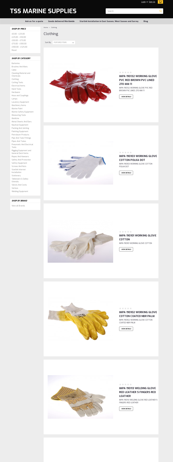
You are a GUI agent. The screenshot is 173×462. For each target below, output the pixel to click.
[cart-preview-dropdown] (159, 2)
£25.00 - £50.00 (19, 37)
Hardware (16, 92)
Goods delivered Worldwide (61, 21)
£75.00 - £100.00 (19, 43)
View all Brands (18, 206)
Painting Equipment (20, 131)
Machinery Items (19, 105)
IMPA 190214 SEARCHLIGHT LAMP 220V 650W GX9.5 (117, 383)
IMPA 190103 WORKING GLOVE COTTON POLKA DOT (116, 86)
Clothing (15, 79)
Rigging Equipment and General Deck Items (21, 152)
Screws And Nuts (19, 166)
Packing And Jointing (20, 128)
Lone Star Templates (78, 459)
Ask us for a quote (34, 21)
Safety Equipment (19, 163)
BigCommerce (58, 459)
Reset (14, 50)
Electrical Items (18, 86)
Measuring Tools (19, 115)
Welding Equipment (20, 191)
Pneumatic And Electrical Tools (22, 146)
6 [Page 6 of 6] (74, 406)
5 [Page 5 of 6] (68, 406)
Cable (14, 70)
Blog (146, 21)
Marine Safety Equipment (23, 112)
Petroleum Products (20, 134)
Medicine (15, 118)
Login (143, 2)
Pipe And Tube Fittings (21, 138)
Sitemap (42, 459)
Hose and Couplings (20, 95)
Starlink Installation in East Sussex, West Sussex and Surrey (109, 21)
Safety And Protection (21, 160)
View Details (91, 70)
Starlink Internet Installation (19, 171)
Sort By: (48, 42)
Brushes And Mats (20, 66)
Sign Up (152, 2)
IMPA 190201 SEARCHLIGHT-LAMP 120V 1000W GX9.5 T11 (119, 323)
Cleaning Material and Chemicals (21, 74)
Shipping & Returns (56, 430)
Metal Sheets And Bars (22, 121)
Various (15, 188)
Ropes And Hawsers (20, 156)
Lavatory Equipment (20, 102)
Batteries (16, 63)
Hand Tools (16, 89)
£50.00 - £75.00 (19, 40)
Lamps (14, 99)
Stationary (16, 175)
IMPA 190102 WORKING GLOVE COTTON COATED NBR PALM (121, 145)
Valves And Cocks (19, 185)
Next (154, 405)
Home (46, 27)
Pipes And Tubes (19, 141)
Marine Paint (17, 108)
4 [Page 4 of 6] (62, 406)
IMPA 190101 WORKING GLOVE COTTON (108, 116)
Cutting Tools (17, 82)
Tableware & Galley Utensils (20, 180)
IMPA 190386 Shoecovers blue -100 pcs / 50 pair (114, 205)
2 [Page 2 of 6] (51, 406)
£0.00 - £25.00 (18, 34)
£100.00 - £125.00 (19, 47)
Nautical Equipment (20, 125)
